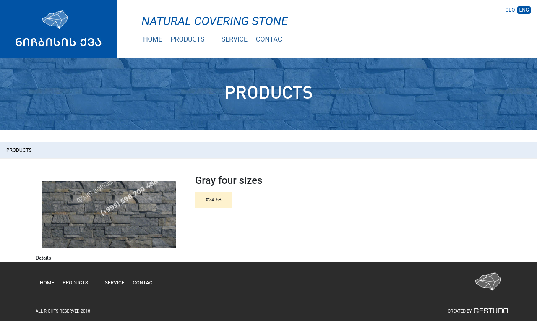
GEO (510, 10)
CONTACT (271, 39)
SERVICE (235, 39)
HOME (152, 39)
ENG (524, 10)
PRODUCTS (188, 39)
